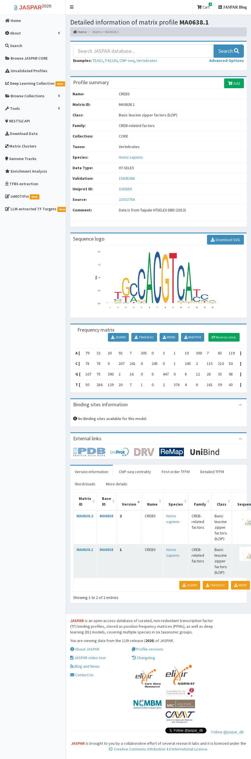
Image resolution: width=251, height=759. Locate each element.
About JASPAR (84, 649)
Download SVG (225, 239)
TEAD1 (98, 60)
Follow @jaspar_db (227, 731)
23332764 (127, 199)
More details (116, 484)
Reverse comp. (224, 337)
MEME (169, 337)
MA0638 (106, 515)
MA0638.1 (85, 549)
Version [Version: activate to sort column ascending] (129, 504)
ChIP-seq (126, 60)
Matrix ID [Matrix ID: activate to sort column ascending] (85, 501)
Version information (91, 471)
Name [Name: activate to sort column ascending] (152, 504)
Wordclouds (85, 484)
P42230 (111, 60)
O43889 (125, 188)
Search (228, 51)
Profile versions (147, 649)
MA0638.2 (85, 515)
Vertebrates (146, 60)
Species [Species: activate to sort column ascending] (175, 504)
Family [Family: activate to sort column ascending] (200, 504)
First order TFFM (176, 471)
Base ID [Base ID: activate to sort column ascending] (106, 501)
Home (80, 32)
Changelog (143, 657)
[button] (72, 7)
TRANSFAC (144, 337)
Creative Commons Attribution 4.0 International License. (158, 749)
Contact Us (82, 674)
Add (234, 83)
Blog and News (85, 666)
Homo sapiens (131, 157)
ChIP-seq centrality (135, 471)
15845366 (127, 178)
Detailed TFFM (212, 471)
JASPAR (118, 337)
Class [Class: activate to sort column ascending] (221, 504)
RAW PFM (192, 337)
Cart (204, 6)
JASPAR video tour (88, 657)
